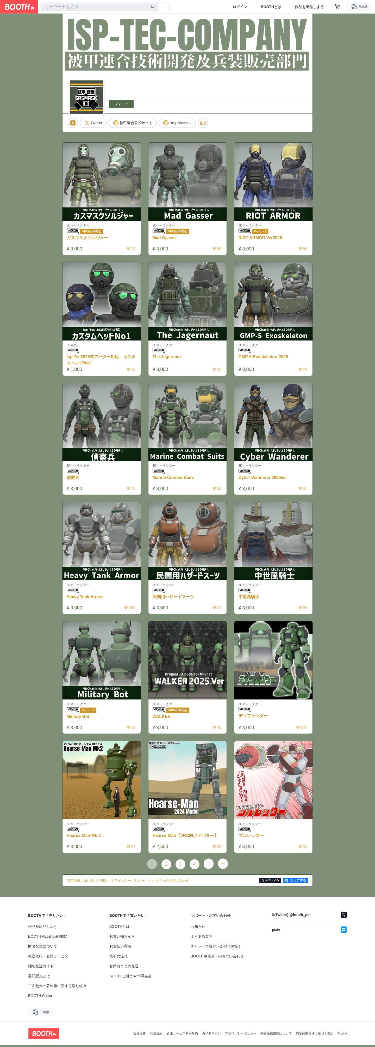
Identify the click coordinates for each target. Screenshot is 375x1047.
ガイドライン (211, 1035)
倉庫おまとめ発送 (124, 968)
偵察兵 (73, 478)
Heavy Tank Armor (85, 598)
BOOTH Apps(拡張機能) (47, 938)
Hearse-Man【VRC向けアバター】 (185, 838)
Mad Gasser (165, 238)
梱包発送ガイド (41, 968)
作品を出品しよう (309, 7)
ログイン (240, 7)
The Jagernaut (167, 357)
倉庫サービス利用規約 (182, 1035)
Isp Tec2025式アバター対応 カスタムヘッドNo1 (101, 360)
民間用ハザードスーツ (174, 598)
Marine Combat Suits (173, 478)
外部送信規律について (276, 1035)
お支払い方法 (120, 948)
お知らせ (198, 928)
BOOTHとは (271, 7)
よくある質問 (202, 938)
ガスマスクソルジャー (88, 238)
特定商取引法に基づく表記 (314, 1035)
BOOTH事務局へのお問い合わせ (217, 958)
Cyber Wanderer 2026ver (263, 478)
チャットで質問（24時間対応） (216, 948)
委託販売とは (39, 978)
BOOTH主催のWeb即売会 (130, 978)
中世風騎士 (249, 598)
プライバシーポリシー (240, 1035)
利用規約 (156, 1035)
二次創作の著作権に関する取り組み (57, 988)
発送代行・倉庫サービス (48, 958)
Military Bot (78, 718)
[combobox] (99, 7)
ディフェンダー (253, 718)
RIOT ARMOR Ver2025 (260, 238)
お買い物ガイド (122, 938)
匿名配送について (42, 948)
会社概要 (139, 1035)
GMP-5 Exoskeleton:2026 (263, 357)
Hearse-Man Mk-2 (84, 838)
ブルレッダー (251, 838)
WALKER (162, 718)
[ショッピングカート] (337, 7)
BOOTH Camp (40, 997)
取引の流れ (118, 958)
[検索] (152, 7)
